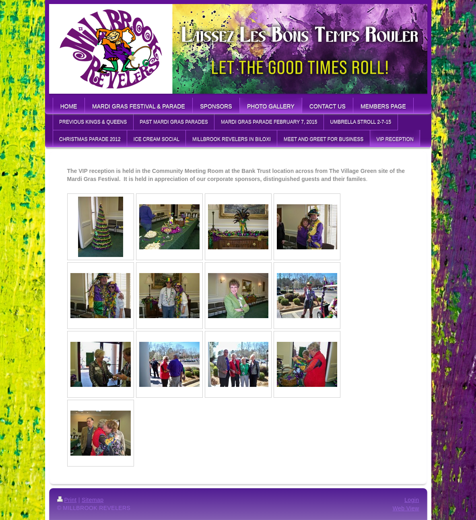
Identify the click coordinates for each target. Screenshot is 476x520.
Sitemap (92, 500)
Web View (406, 508)
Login (411, 500)
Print (67, 500)
